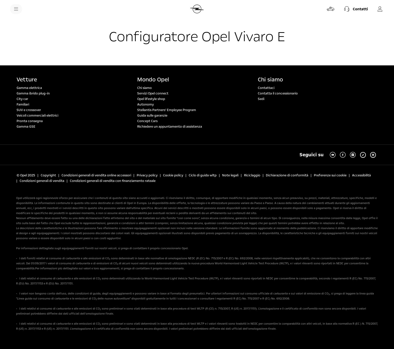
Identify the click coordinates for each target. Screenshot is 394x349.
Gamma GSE (26, 126)
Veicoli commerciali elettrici (37, 115)
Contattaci (266, 88)
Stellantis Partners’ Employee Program (166, 110)
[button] (355, 9)
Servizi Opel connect (152, 93)
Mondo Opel (153, 79)
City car (22, 99)
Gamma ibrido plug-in (33, 93)
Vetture (27, 79)
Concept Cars (147, 121)
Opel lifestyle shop (151, 99)
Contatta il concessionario (278, 93)
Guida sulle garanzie (152, 115)
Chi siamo (144, 88)
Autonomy (145, 104)
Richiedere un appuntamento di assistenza (169, 126)
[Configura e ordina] (331, 9)
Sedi (261, 99)
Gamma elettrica (29, 88)
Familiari (23, 104)
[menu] (16, 9)
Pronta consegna (30, 121)
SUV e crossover (29, 110)
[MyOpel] (380, 9)
